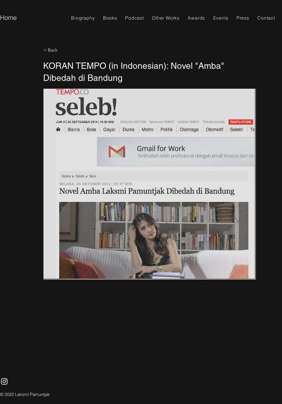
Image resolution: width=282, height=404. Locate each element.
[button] (110, 18)
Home (8, 18)
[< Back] (62, 50)
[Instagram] (4, 381)
